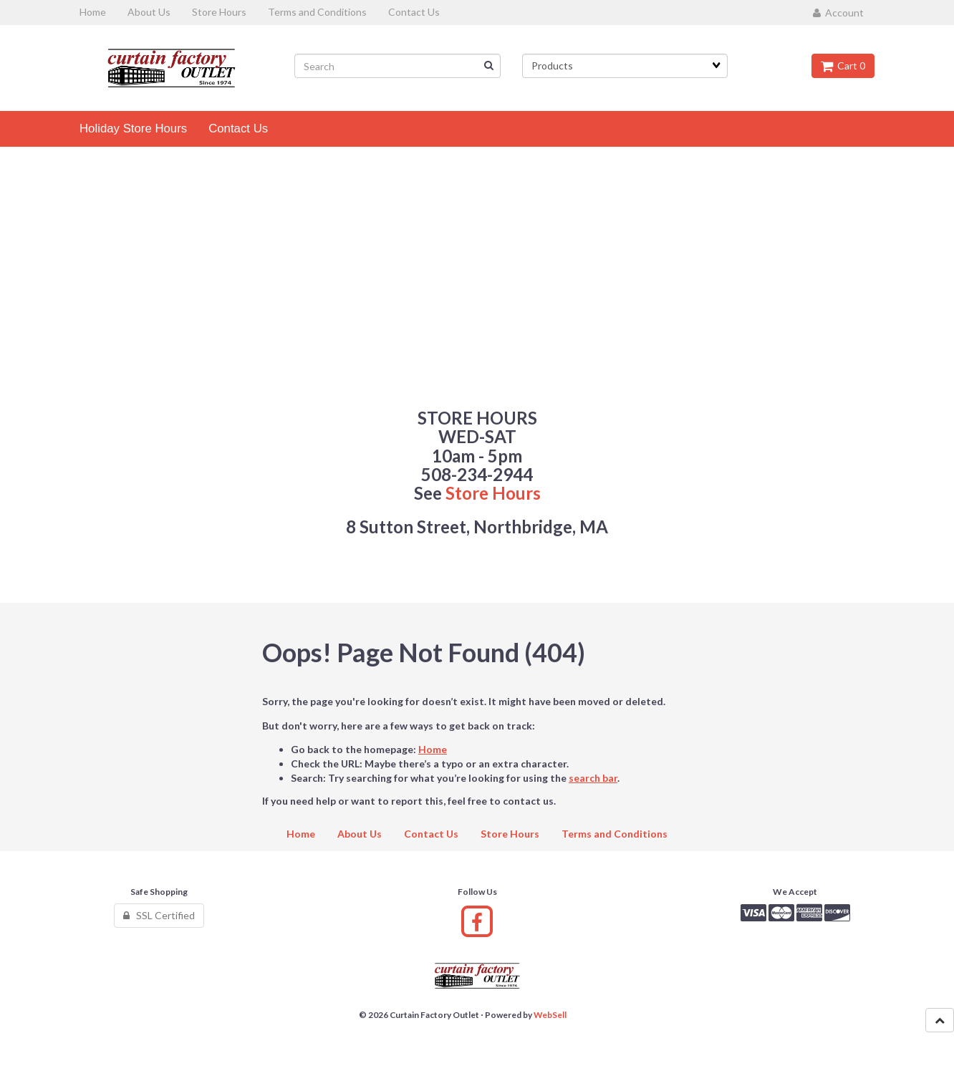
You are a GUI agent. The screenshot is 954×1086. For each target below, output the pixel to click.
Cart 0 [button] (843, 65)
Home (432, 749)
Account (838, 12)
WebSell (550, 1014)
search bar (593, 778)
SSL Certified (159, 915)
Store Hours (493, 493)
